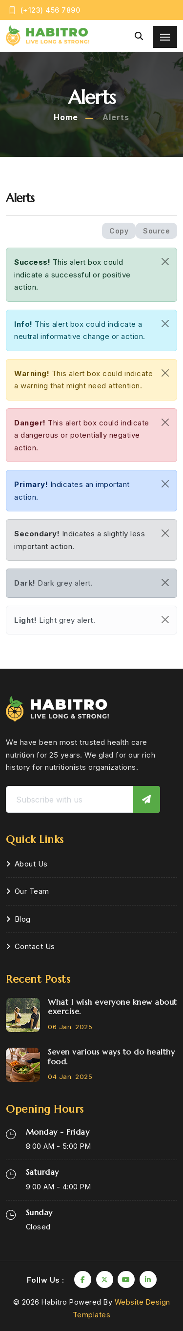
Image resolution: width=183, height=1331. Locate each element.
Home (66, 117)
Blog (23, 919)
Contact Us (35, 946)
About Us (31, 863)
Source (156, 231)
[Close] (165, 261)
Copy (118, 231)
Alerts (115, 117)
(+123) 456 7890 (50, 10)
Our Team (32, 891)
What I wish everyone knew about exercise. (112, 1006)
